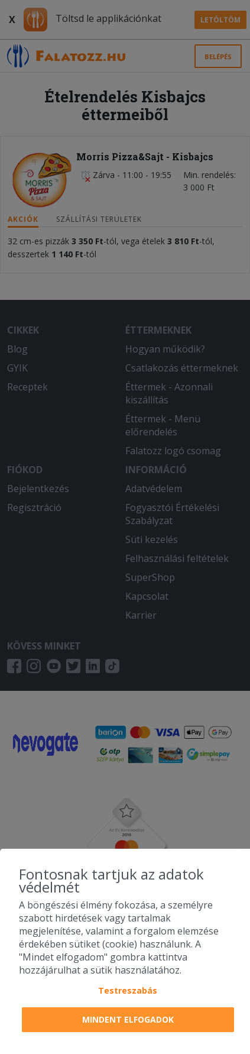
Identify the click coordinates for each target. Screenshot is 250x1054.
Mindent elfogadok (128, 1019)
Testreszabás (127, 990)
